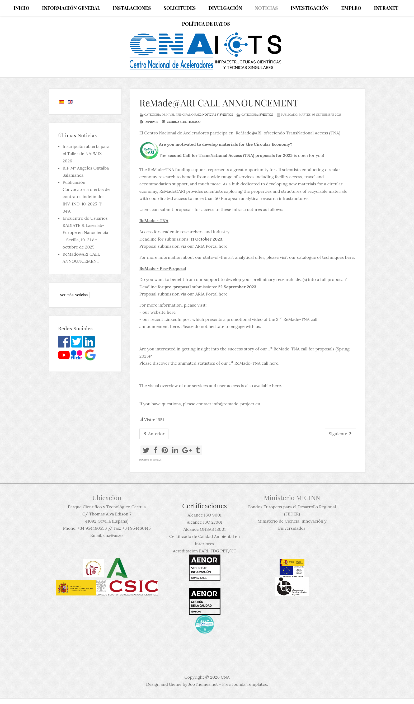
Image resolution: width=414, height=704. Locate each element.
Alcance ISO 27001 (204, 522)
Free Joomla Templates (244, 684)
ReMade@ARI (249, 132)
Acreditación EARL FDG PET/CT (204, 550)
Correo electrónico (181, 122)
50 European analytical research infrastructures (262, 198)
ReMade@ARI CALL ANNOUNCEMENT (219, 102)
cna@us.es (113, 535)
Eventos (266, 114)
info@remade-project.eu (236, 403)
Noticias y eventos (217, 114)
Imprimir (148, 122)
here (223, 294)
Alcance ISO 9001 (204, 515)
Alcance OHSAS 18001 (205, 529)
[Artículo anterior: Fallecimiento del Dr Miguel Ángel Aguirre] (153, 434)
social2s (157, 459)
